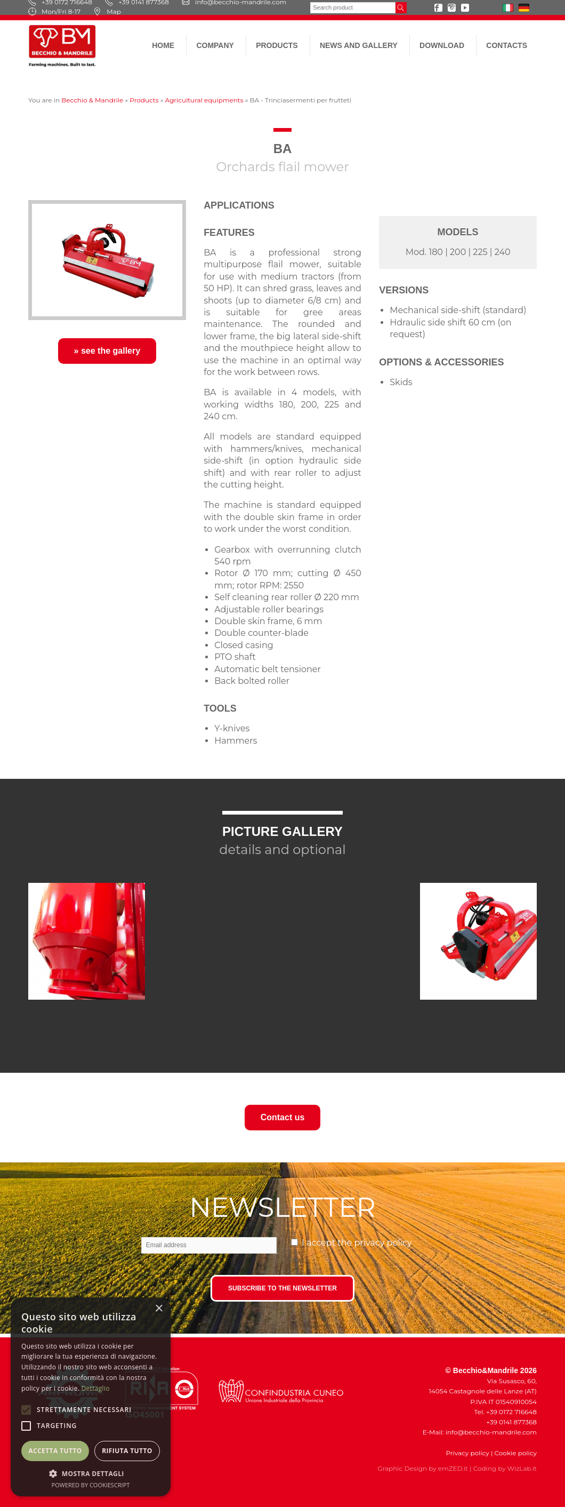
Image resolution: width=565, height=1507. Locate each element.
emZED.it (453, 1468)
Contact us (283, 1117)
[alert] (91, 1396)
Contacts (506, 45)
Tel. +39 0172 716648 (505, 1412)
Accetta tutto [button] (55, 1450)
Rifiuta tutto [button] (127, 1450)
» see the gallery (107, 350)
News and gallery (359, 45)
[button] (90, 1473)
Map (107, 11)
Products (277, 45)
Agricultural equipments (204, 100)
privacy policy (383, 1243)
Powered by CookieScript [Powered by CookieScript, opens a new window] (91, 1485)
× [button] (159, 1309)
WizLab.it (522, 1468)
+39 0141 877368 (509, 1422)
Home (163, 45)
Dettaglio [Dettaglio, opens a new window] (96, 1388)
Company (215, 45)
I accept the (357, 1243)
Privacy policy (467, 1453)
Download (441, 45)
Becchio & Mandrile (92, 100)
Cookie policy (516, 1453)
